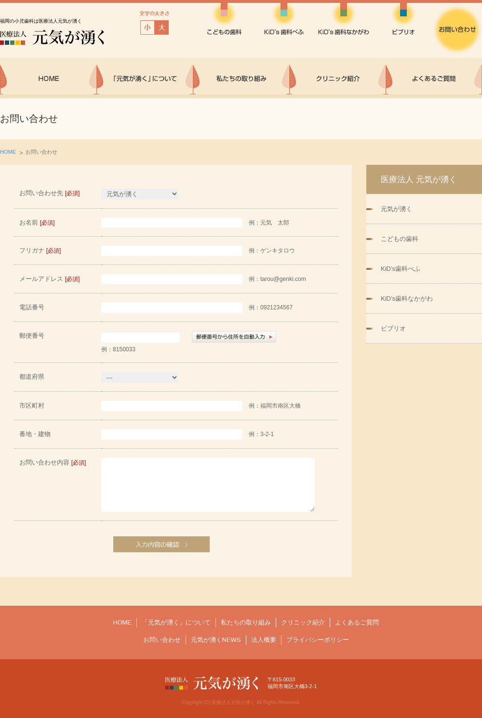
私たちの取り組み (246, 622)
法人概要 (263, 639)
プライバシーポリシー (317, 639)
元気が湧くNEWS (216, 639)
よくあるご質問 (357, 622)
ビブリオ (393, 328)
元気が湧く (396, 209)
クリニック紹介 (303, 622)
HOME (8, 152)
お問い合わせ (162, 639)
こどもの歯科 (399, 238)
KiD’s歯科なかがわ (407, 298)
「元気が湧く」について (176, 622)
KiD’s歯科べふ (400, 268)
